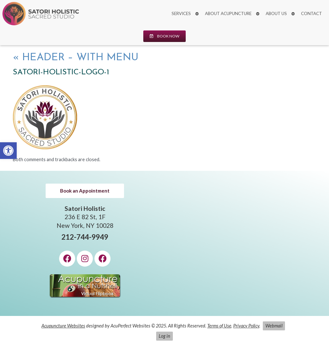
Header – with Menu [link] (75, 58)
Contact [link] (311, 13)
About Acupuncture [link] (228, 13)
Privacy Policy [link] (246, 325)
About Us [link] (276, 13)
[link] (8, 150)
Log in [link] (164, 336)
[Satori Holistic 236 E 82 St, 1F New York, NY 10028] (244, 243)
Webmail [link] (273, 325)
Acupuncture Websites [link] (63, 325)
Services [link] (181, 13)
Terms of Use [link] (219, 325)
